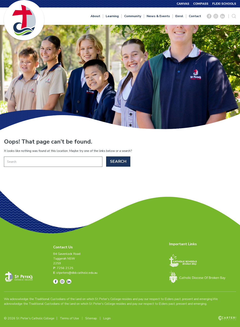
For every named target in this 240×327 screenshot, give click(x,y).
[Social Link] (209, 16)
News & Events (158, 16)
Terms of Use (69, 318)
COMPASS (200, 4)
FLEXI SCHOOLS (224, 4)
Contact (195, 16)
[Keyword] (53, 162)
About (95, 16)
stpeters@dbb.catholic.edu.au (76, 273)
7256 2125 (65, 268)
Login (107, 318)
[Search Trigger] (234, 16)
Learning (112, 16)
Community (132, 16)
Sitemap (91, 318)
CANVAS (183, 4)
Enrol (179, 16)
